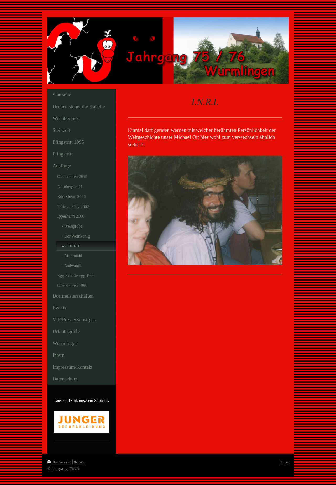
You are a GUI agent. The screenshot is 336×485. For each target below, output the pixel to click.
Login (285, 462)
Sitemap (79, 462)
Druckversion (59, 462)
